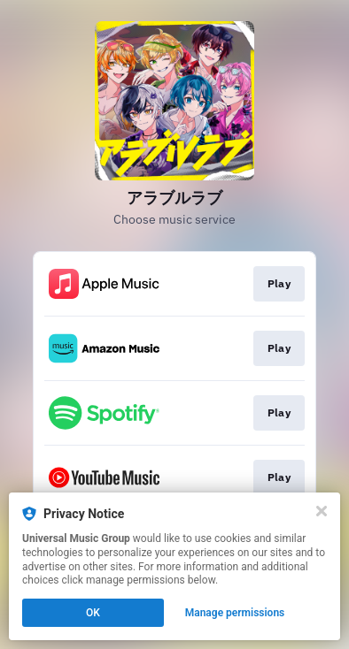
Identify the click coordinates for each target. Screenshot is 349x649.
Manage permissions (235, 613)
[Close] (321, 511)
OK (93, 613)
